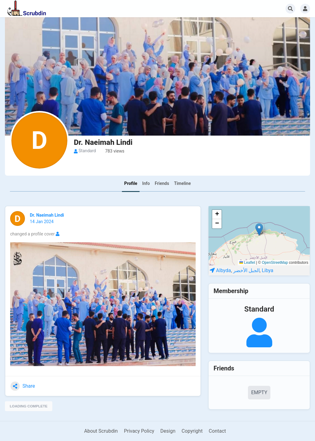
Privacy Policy (139, 431)
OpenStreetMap (275, 262)
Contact (217, 431)
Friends (162, 183)
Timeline (182, 183)
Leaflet (247, 262)
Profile (130, 183)
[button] (259, 229)
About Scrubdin (101, 431)
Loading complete (29, 406)
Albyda (223, 270)
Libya (267, 270)
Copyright (191, 431)
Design (167, 431)
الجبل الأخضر (246, 270)
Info (146, 183)
